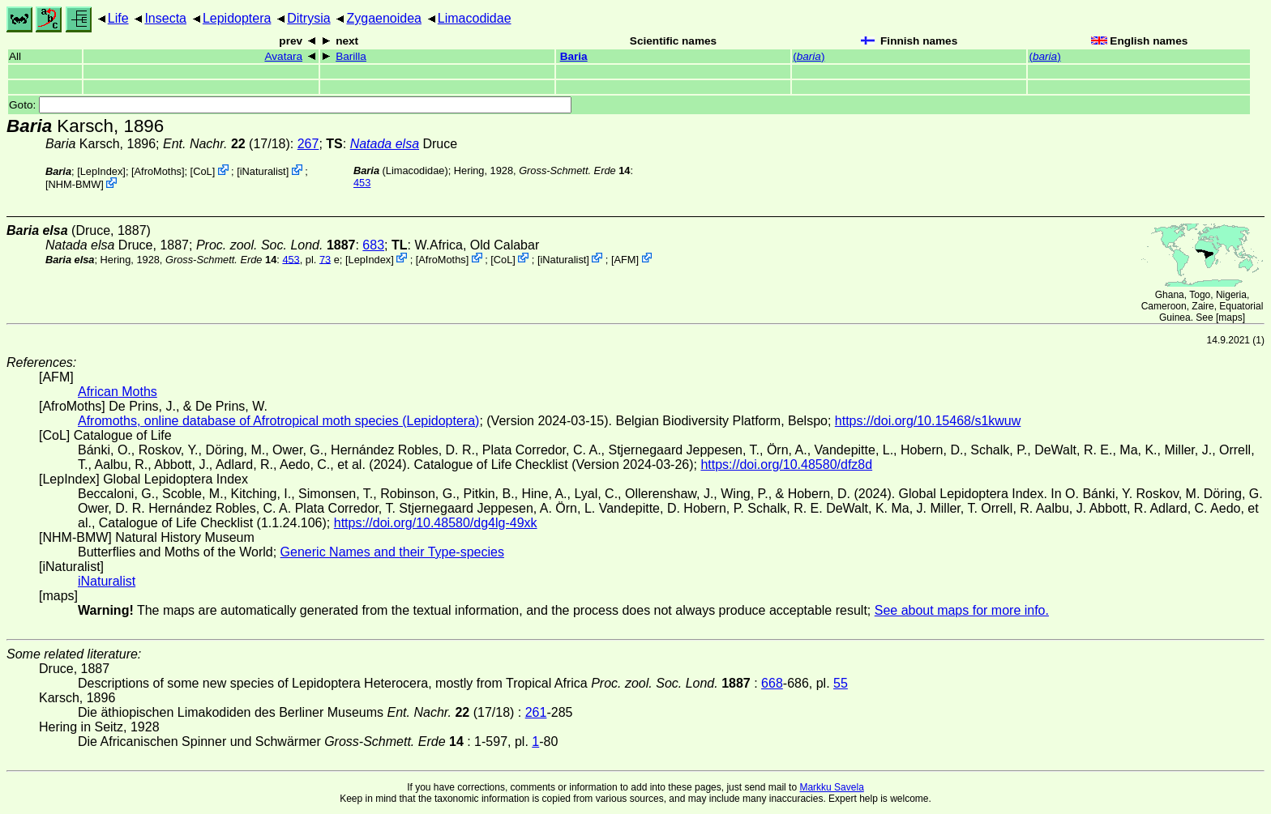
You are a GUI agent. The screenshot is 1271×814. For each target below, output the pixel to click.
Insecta (165, 18)
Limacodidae (474, 18)
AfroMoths (158, 171)
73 (325, 259)
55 (840, 683)
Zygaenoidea (384, 18)
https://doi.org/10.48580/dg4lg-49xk (435, 523)
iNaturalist (263, 171)
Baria (574, 56)
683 (373, 245)
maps (1230, 317)
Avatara (283, 56)
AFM (625, 259)
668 (772, 683)
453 (361, 183)
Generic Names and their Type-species (392, 552)
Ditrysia (308, 18)
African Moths (117, 391)
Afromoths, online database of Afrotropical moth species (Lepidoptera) (278, 421)
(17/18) (226, 144)
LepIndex (101, 171)
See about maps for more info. (962, 610)
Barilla (351, 56)
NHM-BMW (75, 184)
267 (308, 144)
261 (536, 712)
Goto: (290, 105)
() (808, 56)
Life (118, 18)
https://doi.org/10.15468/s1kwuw (928, 421)
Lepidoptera (237, 18)
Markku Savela (831, 787)
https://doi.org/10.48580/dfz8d (786, 464)
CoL (202, 171)
